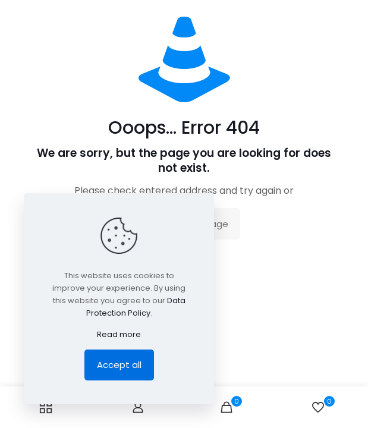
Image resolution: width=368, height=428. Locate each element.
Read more (119, 334)
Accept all (119, 364)
